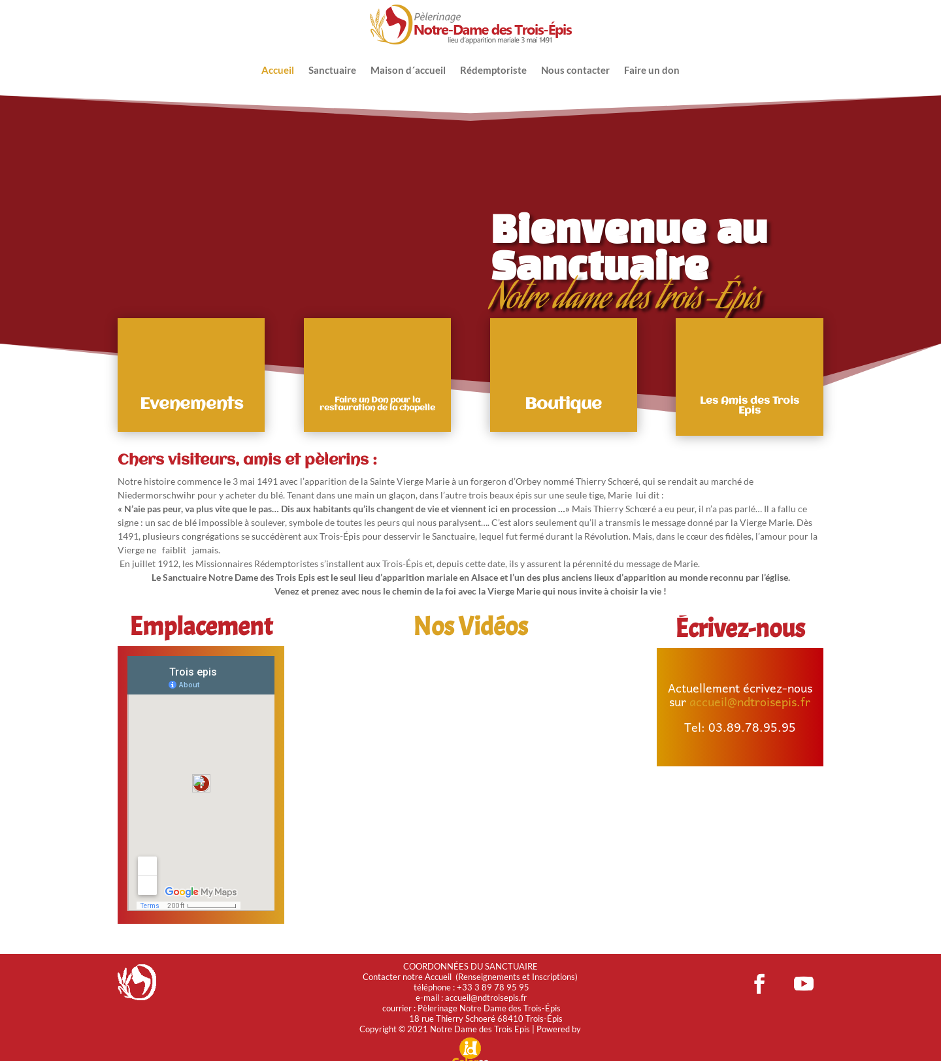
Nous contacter (575, 70)
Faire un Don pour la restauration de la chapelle (377, 403)
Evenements (191, 403)
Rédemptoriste (493, 70)
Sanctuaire (332, 70)
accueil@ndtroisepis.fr (749, 700)
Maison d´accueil (408, 70)
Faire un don (652, 70)
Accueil (277, 70)
